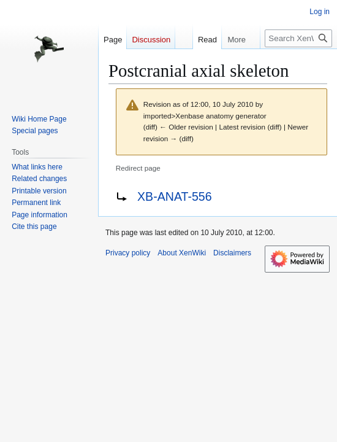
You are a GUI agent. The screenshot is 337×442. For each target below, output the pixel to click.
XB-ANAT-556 (174, 196)
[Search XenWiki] (298, 38)
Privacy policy (127, 253)
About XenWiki (181, 253)
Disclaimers (232, 253)
